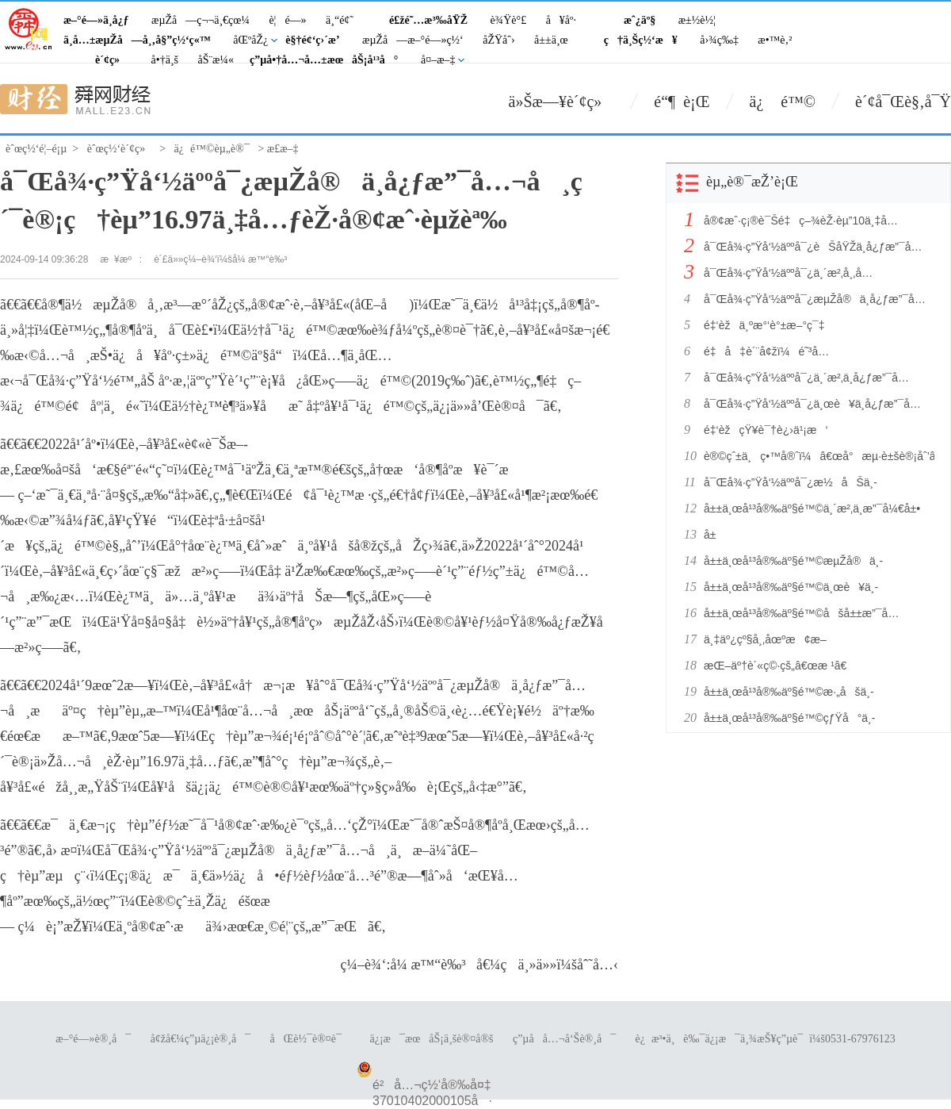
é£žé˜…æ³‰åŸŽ (428, 20)
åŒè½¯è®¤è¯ (310, 1039)
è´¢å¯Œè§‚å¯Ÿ (903, 101)
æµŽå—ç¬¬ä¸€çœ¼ (200, 20)
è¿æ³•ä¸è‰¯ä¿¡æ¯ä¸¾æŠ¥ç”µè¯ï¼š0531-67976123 (766, 1039)
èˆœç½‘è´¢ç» (120, 149)
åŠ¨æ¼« (215, 60)
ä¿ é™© (782, 101)
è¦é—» (287, 20)
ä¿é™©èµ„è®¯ (212, 149)
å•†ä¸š (164, 60)
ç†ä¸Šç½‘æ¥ (641, 40)
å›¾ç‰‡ (719, 40)
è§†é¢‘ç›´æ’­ (312, 40)
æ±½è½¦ (697, 20)
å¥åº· (561, 20)
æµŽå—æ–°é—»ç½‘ (413, 40)
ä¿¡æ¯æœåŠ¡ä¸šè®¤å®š (431, 1039)
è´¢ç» (111, 60)
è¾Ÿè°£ (509, 20)
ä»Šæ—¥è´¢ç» (562, 101)
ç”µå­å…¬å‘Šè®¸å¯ (564, 1039)
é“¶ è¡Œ (681, 101)
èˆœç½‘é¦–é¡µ (36, 149)
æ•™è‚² (775, 40)
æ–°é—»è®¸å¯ (93, 1039)
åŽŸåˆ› (498, 40)
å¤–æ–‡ (438, 60)
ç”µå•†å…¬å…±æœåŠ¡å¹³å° (324, 60)
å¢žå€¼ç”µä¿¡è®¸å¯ (200, 1039)
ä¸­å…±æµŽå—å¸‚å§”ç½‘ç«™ (137, 40)
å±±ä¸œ (551, 40)
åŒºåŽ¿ (250, 40)
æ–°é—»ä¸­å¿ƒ (96, 20)
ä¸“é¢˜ (339, 20)
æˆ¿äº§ (639, 20)
